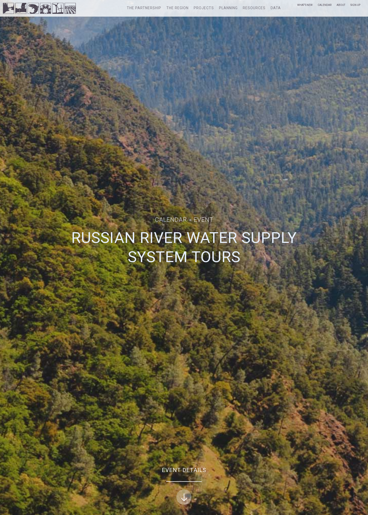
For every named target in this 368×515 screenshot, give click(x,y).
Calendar (324, 5)
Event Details (184, 486)
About (341, 5)
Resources (254, 8)
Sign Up (355, 5)
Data (276, 8)
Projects (204, 8)
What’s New (305, 5)
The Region (177, 8)
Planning (228, 8)
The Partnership (144, 8)
